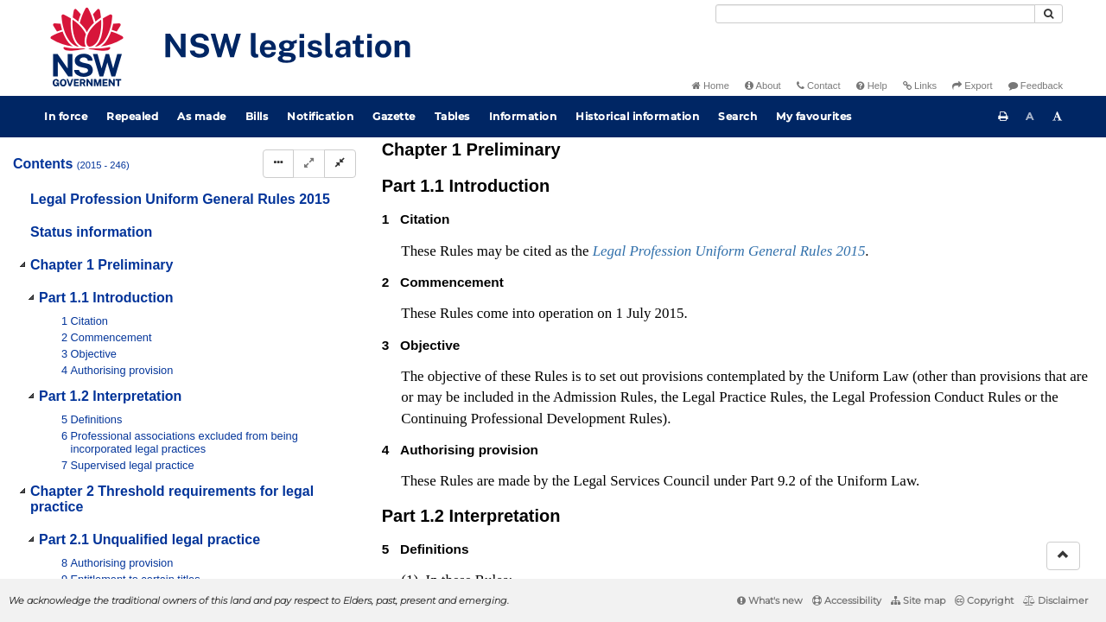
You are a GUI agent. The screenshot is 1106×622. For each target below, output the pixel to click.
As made (201, 116)
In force (65, 116)
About (763, 85)
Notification (320, 116)
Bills (257, 116)
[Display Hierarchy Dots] (278, 163)
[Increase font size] (1057, 116)
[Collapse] (340, 163)
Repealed (132, 116)
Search (737, 116)
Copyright (984, 600)
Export (972, 85)
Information (523, 116)
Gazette (394, 116)
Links (920, 85)
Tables (452, 116)
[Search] (875, 13)
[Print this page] (1003, 116)
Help (871, 85)
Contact (819, 85)
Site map (918, 600)
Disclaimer (1055, 600)
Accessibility (846, 600)
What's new (770, 600)
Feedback (1035, 85)
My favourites (814, 116)
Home (710, 85)
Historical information (637, 116)
